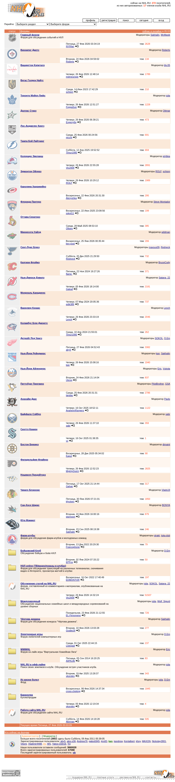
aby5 (68, 349)
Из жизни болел (29, 679)
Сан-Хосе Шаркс (29, 505)
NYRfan (70, 46)
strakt (157, 535)
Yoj (69, 743)
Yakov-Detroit (59, 743)
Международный (30, 601)
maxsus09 (154, 247)
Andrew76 (82, 741)
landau (69, 395)
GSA (167, 383)
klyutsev (70, 501)
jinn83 (104, 741)
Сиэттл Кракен (28, 429)
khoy (138, 741)
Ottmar (166, 110)
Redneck (165, 247)
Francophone (73, 547)
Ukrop (69, 380)
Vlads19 (166, 490)
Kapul (69, 456)
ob (74, 752)
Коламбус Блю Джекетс (34, 323)
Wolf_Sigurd (163, 601)
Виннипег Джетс (29, 50)
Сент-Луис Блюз (29, 247)
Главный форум (29, 35)
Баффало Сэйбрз (30, 414)
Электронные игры (31, 634)
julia (168, 95)
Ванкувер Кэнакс (30, 308)
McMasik (165, 35)
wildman (166, 232)
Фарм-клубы (27, 535)
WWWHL (25, 649)
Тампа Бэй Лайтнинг (32, 141)
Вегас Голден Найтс (32, 80)
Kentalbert (129, 741)
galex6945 (94, 741)
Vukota (166, 368)
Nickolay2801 (159, 741)
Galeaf (69, 289)
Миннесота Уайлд (30, 232)
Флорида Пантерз (30, 201)
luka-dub (165, 535)
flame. (69, 274)
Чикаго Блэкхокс (30, 490)
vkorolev (70, 676)
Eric (160, 368)
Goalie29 (70, 630)
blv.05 (167, 65)
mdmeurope (72, 76)
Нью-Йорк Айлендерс (33, 368)
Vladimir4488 (35, 743)
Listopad (70, 645)
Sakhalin (154, 35)
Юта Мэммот (27, 520)
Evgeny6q (71, 122)
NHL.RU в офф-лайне (32, 664)
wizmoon (70, 516)
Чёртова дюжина (30, 619)
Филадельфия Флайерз (34, 459)
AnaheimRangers (75, 410)
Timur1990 (71, 152)
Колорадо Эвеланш (31, 156)
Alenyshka (71, 198)
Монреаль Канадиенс (32, 292)
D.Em (167, 338)
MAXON (146, 741)
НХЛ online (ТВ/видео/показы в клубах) (43, 565)
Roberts (166, 50)
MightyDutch (72, 471)
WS (49, 743)
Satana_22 (164, 277)
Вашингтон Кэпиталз (32, 65)
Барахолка (26, 695)
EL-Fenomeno (73, 615)
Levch (167, 308)
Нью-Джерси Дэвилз (32, 277)
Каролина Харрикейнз (33, 186)
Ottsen (69, 228)
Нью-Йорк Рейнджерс (33, 353)
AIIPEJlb (70, 661)
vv (67, 441)
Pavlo (167, 399)
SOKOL (159, 338)
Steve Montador (161, 201)
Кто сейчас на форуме (17, 732)
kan (158, 353)
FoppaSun (71, 107)
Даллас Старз (28, 110)
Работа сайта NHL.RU (32, 710)
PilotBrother (158, 383)
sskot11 (70, 213)
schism (69, 92)
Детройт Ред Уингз (31, 338)
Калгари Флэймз (30, 262)
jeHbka (166, 156)
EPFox (69, 562)
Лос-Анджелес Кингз (32, 126)
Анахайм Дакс (28, 399)
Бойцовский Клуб (30, 550)
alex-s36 (71, 741)
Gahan (69, 486)
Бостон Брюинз (29, 444)
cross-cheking (73, 691)
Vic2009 (70, 167)
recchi (69, 137)
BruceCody (164, 262)
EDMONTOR (73, 580)
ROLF (158, 171)
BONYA (166, 505)
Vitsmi (23, 743)
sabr (168, 414)
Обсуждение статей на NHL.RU (38, 583)
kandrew (118, 741)
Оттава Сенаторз (30, 217)
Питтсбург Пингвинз (32, 383)
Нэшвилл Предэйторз (33, 474)
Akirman (70, 721)
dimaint (166, 444)
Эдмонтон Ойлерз (30, 171)
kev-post (70, 243)
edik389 (70, 304)
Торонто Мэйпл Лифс (32, 95)
